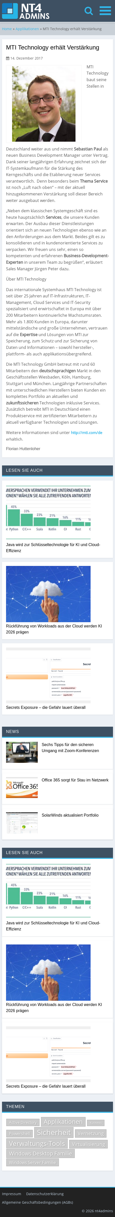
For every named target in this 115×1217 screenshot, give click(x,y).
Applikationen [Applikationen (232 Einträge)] (63, 1121)
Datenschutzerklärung (45, 1193)
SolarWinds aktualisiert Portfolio (70, 815)
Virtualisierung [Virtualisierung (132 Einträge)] (88, 1143)
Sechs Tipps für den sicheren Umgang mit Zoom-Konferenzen (70, 747)
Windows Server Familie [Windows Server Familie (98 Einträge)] (32, 1162)
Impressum (11, 1193)
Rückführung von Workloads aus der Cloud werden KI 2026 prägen (54, 629)
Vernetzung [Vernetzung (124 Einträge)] (91, 1133)
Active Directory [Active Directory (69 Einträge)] (23, 1122)
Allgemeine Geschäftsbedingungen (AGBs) (37, 1202)
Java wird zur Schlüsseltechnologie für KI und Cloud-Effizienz (53, 547)
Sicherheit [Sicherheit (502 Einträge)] (54, 1132)
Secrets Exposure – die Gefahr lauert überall (46, 707)
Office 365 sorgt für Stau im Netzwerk (75, 780)
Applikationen (27, 28)
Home (7, 28)
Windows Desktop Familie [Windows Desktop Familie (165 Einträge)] (40, 1153)
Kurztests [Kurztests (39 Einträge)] (96, 1122)
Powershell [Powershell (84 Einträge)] (19, 1133)
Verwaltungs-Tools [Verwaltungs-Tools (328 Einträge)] (37, 1143)
